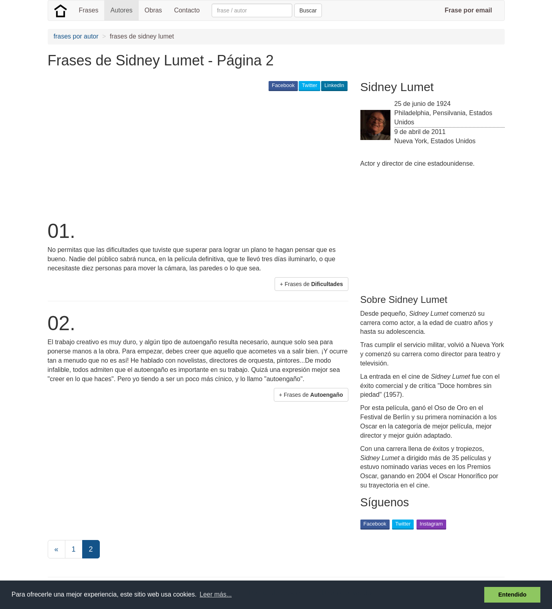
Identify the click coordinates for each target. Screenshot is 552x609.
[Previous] (56, 549)
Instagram (431, 524)
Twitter (309, 85)
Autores (121, 10)
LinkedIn (334, 85)
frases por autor (76, 36)
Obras (153, 10)
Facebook (283, 85)
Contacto (187, 10)
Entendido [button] (512, 594)
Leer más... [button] (216, 594)
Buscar (308, 10)
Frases (89, 10)
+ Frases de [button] (311, 284)
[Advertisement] (194, 155)
